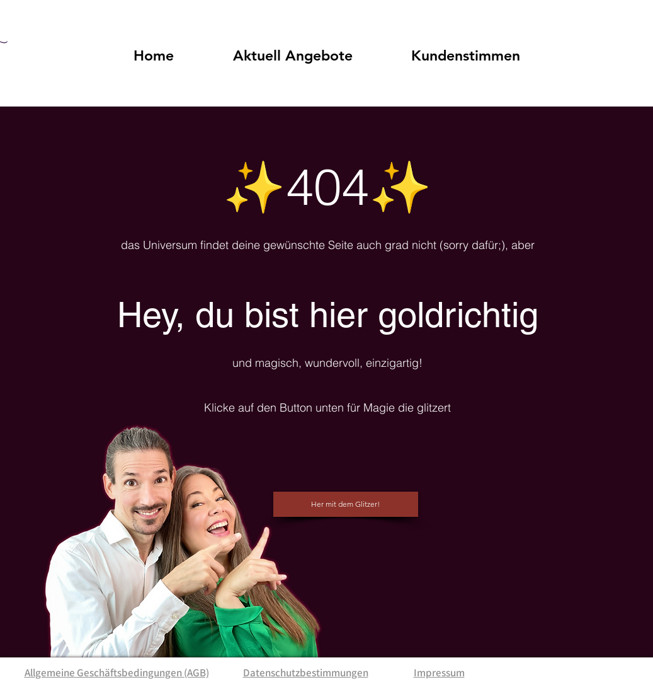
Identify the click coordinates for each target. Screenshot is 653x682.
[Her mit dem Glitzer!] (345, 504)
